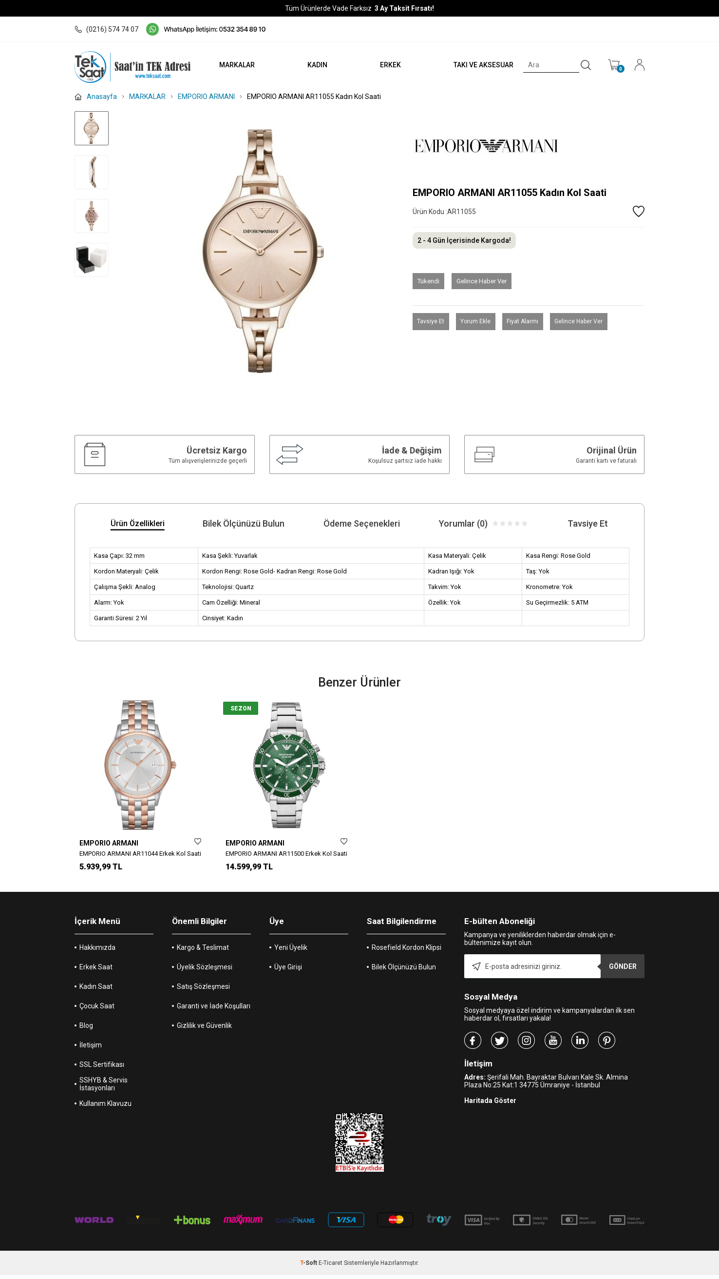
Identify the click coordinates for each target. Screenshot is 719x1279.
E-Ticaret (330, 1266)
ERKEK (385, 65)
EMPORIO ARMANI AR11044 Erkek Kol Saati (140, 853)
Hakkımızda (97, 951)
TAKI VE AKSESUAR (481, 65)
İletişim (90, 1049)
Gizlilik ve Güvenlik (204, 1029)
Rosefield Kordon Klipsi (406, 951)
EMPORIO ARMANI (108, 843)
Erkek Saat (96, 971)
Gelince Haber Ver (481, 281)
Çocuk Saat (96, 1010)
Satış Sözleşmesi (203, 990)
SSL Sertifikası (101, 1068)
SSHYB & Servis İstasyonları (103, 1088)
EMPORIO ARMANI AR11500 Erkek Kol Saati (286, 853)
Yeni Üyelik (290, 951)
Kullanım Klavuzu (105, 1107)
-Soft (309, 1266)
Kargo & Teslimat (203, 951)
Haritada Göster (490, 1104)
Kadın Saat (96, 990)
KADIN (309, 65)
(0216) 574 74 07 (106, 29)
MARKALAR (226, 65)
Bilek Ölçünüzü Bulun (404, 971)
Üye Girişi (288, 971)
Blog (86, 1029)
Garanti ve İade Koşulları (213, 1010)
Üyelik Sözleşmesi (204, 971)
